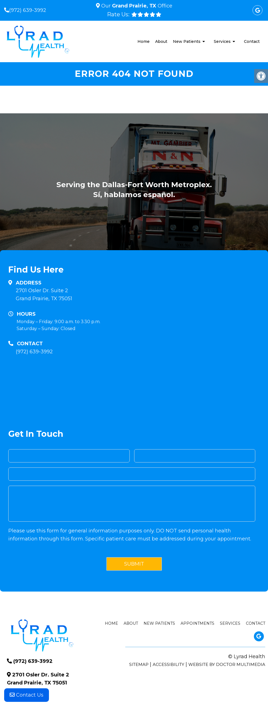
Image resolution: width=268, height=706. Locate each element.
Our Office (136, 6)
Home (143, 41)
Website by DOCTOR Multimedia (226, 664)
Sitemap (139, 664)
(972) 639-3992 (27, 10)
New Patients (187, 41)
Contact (252, 41)
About (161, 41)
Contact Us (26, 695)
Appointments (197, 623)
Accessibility (168, 664)
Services (222, 41)
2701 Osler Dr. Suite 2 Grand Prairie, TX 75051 (44, 294)
